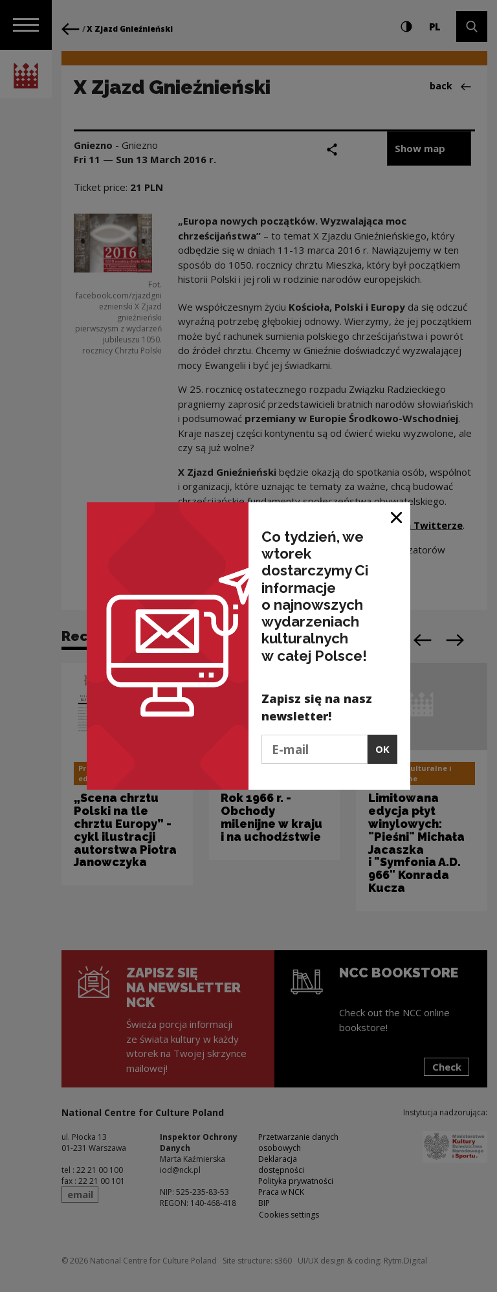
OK (382, 748)
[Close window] (397, 516)
